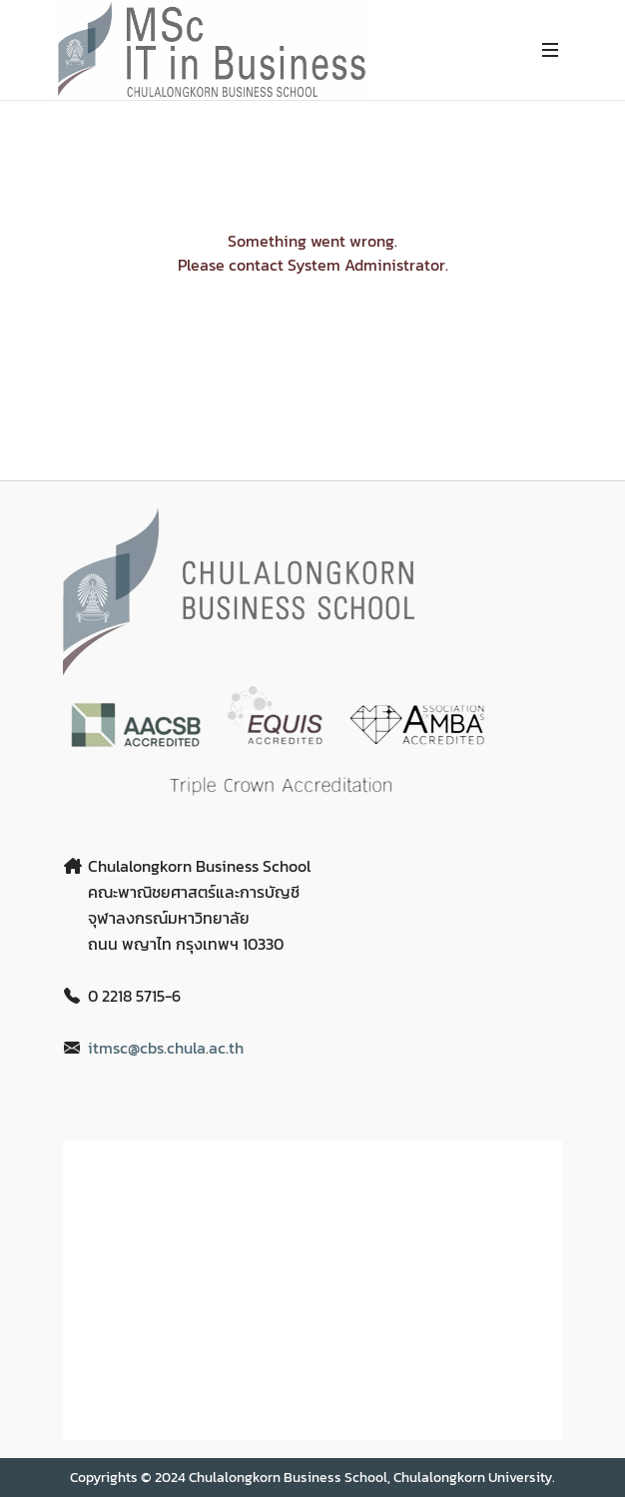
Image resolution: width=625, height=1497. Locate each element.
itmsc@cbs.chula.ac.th (166, 1048)
